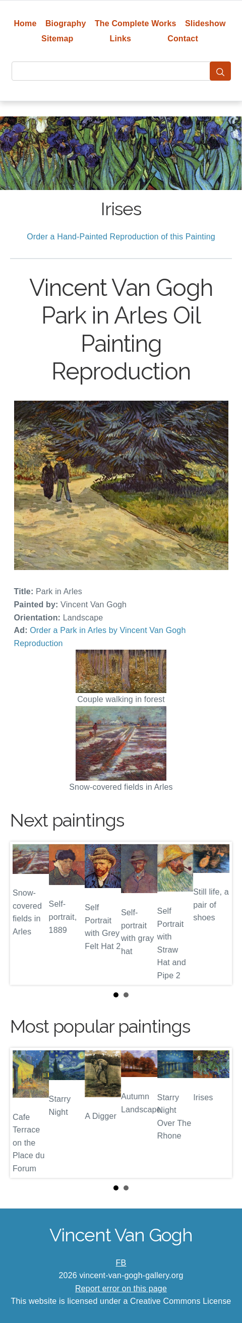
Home (25, 23)
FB (121, 1262)
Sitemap (57, 38)
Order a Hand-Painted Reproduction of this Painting (121, 236)
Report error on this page (121, 1288)
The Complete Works (135, 23)
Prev (26, 913)
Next (216, 913)
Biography (65, 23)
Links (121, 38)
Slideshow (205, 23)
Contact (182, 38)
